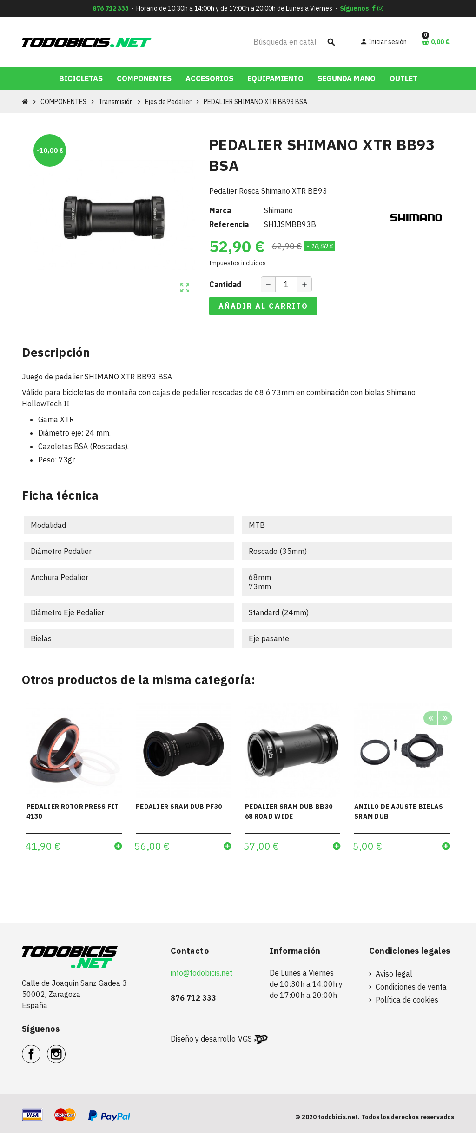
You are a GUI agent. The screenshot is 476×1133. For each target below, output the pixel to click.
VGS (245, 1038)
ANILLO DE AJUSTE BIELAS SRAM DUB (398, 811)
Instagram (65, 1049)
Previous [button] (430, 719)
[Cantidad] (286, 284)
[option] (74, 780)
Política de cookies (407, 999)
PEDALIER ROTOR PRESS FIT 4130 (72, 811)
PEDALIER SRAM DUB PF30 (179, 806)
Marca (220, 210)
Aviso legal (394, 973)
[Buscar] (295, 42)
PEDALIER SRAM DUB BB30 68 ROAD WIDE (288, 811)
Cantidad (225, 284)
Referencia (229, 224)
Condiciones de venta (411, 986)
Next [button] (445, 719)
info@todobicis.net (201, 972)
